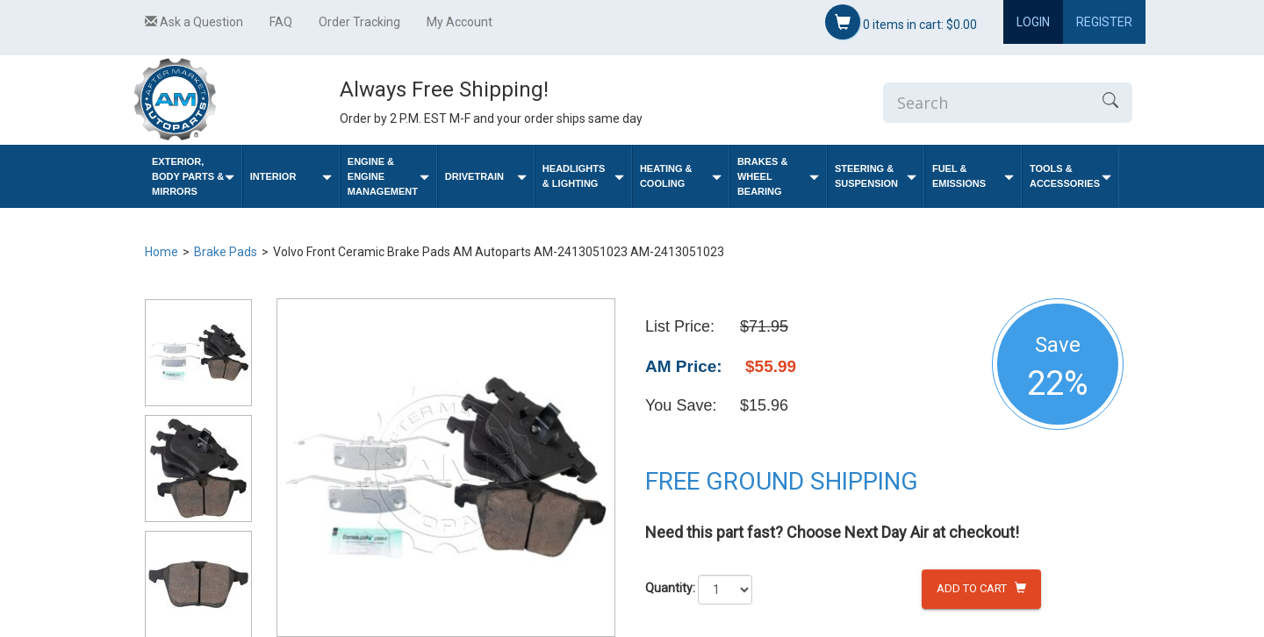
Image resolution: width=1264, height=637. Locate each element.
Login (1033, 22)
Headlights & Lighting (583, 176)
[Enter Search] (985, 102)
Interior (291, 177)
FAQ (280, 22)
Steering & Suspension (875, 176)
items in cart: (901, 21)
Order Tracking (359, 22)
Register (1104, 22)
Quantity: (670, 588)
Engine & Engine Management (388, 176)
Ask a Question (194, 22)
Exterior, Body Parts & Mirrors (193, 176)
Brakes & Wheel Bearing (778, 176)
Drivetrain (486, 177)
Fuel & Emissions (973, 176)
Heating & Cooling (681, 176)
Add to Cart (981, 588)
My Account (459, 22)
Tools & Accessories (1070, 176)
